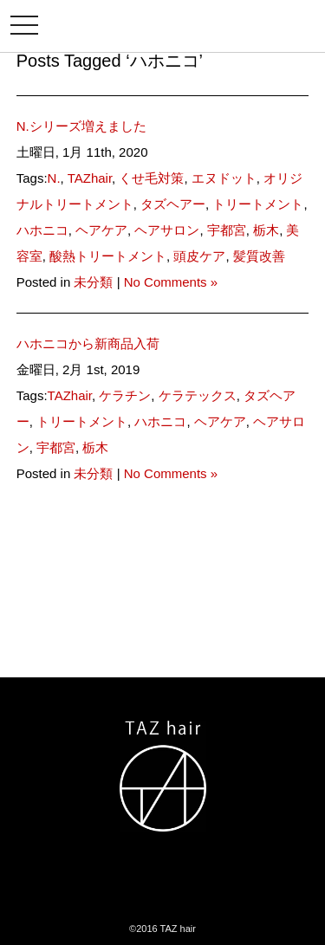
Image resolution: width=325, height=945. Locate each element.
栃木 (266, 230)
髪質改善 (259, 256)
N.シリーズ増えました (81, 126)
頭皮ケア (199, 256)
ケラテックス (198, 395)
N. (54, 178)
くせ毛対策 (151, 178)
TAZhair (90, 178)
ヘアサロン (166, 230)
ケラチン (125, 395)
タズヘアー (172, 204)
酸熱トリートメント (107, 256)
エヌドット (224, 178)
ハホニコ (42, 230)
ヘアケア (101, 230)
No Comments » (171, 282)
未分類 (93, 282)
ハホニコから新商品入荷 (87, 343)
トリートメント (257, 204)
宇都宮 (226, 230)
